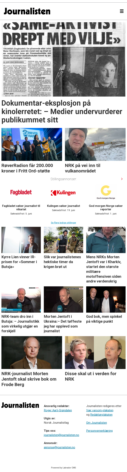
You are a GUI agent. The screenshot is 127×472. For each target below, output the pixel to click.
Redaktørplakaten (101, 414)
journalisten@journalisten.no (61, 435)
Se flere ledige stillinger (63, 222)
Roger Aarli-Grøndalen (58, 410)
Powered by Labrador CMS (63, 468)
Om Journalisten (96, 422)
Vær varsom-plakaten (99, 410)
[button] (122, 179)
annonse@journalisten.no (59, 447)
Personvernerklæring (99, 430)
